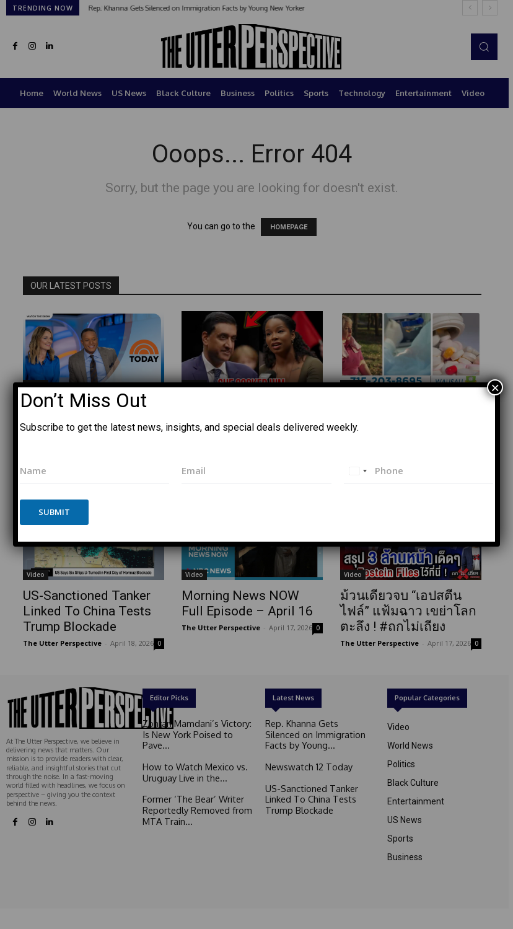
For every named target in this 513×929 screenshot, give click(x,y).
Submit (54, 511)
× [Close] (495, 387)
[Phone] (419, 470)
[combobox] (357, 470)
